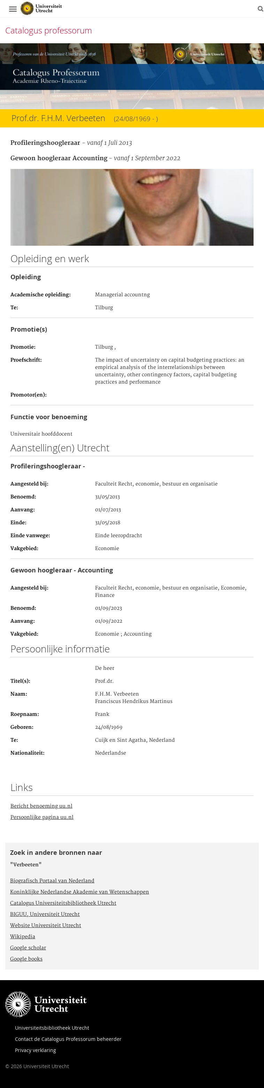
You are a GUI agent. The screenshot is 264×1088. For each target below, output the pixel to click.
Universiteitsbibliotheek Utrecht (52, 1027)
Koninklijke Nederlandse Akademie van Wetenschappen (79, 892)
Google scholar (28, 948)
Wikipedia (22, 937)
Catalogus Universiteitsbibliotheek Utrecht (63, 903)
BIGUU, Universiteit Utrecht (45, 914)
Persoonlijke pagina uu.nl (41, 817)
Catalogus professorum (48, 30)
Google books (26, 959)
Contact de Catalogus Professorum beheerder (68, 1039)
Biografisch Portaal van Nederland (52, 881)
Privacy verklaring (35, 1050)
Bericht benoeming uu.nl (41, 806)
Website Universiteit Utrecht (45, 926)
